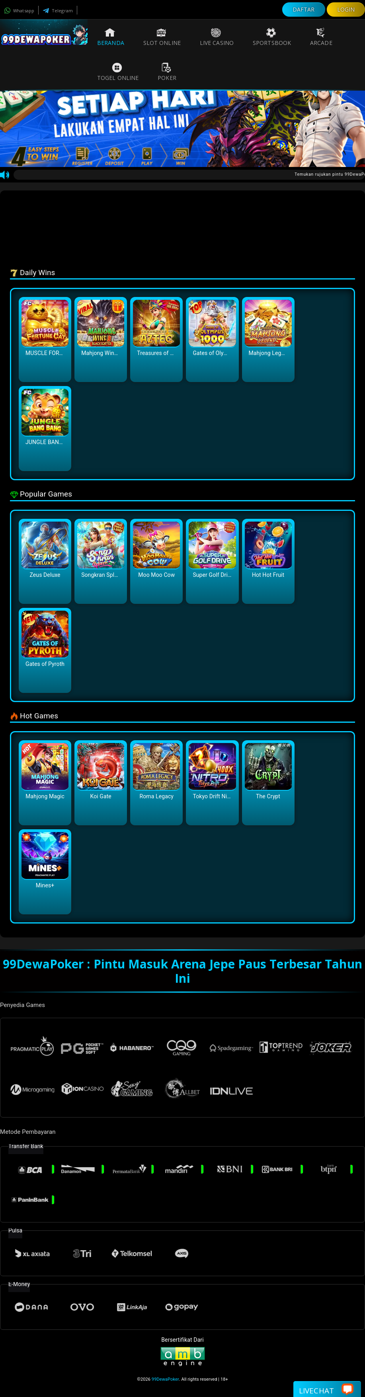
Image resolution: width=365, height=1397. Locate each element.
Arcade (321, 37)
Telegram (58, 11)
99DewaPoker (165, 1379)
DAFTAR (304, 9)
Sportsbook (272, 37)
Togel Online (118, 71)
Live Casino (217, 37)
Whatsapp (19, 11)
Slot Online (162, 37)
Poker (167, 71)
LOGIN (346, 9)
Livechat (326, 1390)
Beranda (110, 37)
